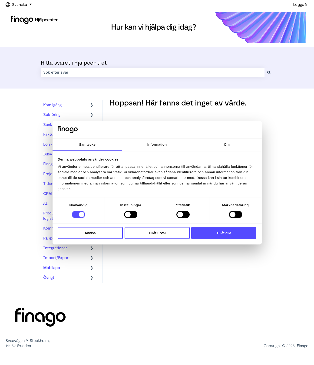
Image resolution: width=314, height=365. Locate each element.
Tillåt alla (223, 233)
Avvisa (90, 233)
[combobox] (152, 72)
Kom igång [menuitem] (52, 105)
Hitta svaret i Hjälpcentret (74, 62)
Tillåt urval (157, 233)
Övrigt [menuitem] (48, 277)
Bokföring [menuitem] (51, 114)
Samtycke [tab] (87, 145)
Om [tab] (227, 145)
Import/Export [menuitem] (56, 258)
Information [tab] (157, 145)
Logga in (300, 4)
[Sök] (268, 72)
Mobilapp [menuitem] (51, 268)
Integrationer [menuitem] (55, 248)
